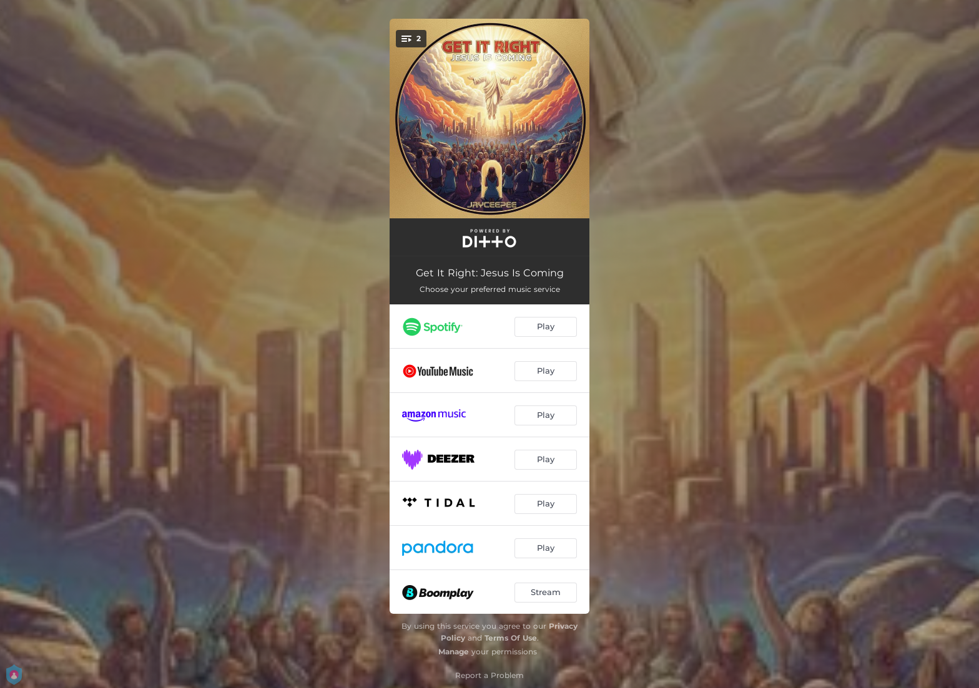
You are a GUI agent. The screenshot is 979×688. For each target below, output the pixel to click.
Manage (453, 651)
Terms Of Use (511, 637)
